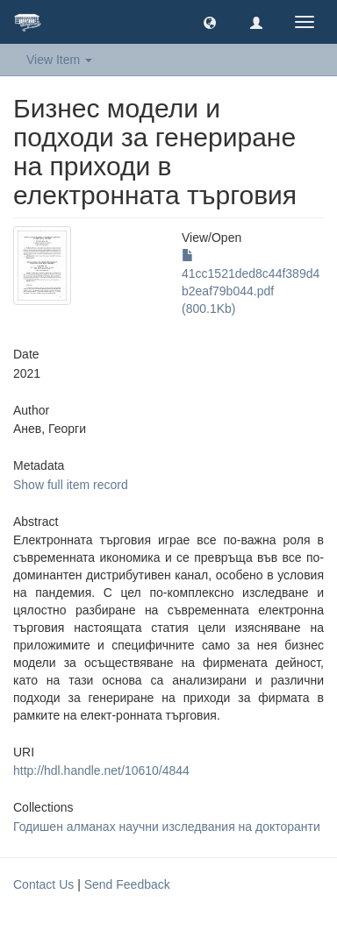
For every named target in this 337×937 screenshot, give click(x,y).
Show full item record (70, 485)
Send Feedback (127, 884)
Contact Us (43, 884)
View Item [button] (59, 60)
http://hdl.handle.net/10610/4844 (101, 770)
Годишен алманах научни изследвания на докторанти (166, 827)
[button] (210, 22)
